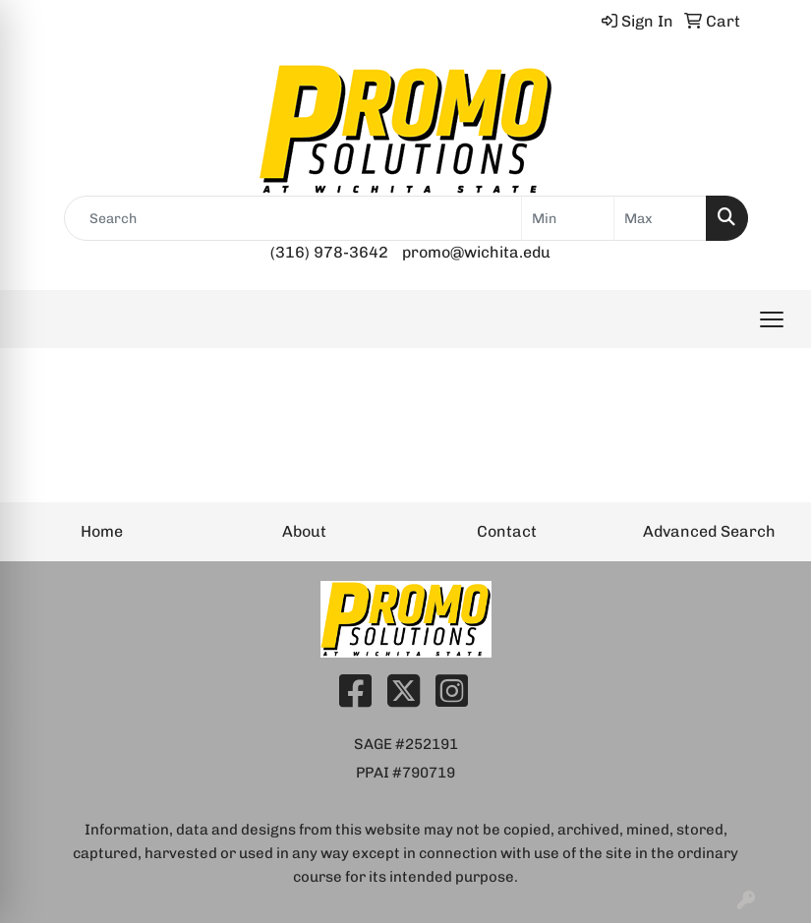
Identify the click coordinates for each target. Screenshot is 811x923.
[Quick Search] (293, 218)
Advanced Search (709, 531)
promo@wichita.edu (476, 252)
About (304, 531)
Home (102, 531)
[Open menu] (771, 319)
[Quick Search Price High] (660, 218)
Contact (507, 531)
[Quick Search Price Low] (567, 218)
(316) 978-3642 (329, 252)
